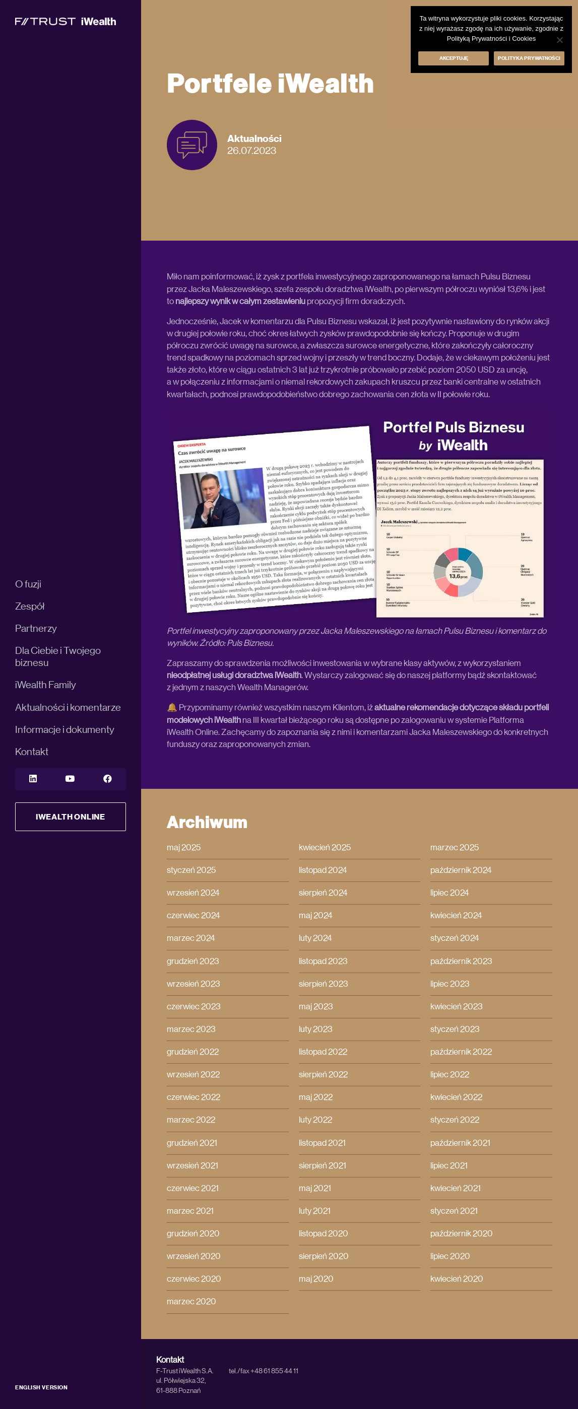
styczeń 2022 (454, 1120)
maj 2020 (316, 1279)
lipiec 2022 (449, 1074)
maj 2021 (315, 1188)
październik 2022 (461, 1052)
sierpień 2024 (323, 892)
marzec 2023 (191, 1029)
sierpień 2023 (323, 984)
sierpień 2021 (322, 1165)
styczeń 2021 (454, 1211)
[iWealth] (65, 21)
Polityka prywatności (529, 58)
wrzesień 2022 (193, 1074)
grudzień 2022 (193, 1052)
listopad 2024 (323, 870)
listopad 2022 (323, 1052)
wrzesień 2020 (194, 1256)
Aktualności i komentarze (68, 708)
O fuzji (28, 584)
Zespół (30, 607)
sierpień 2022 (323, 1074)
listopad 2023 (323, 961)
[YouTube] (70, 779)
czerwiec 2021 (193, 1188)
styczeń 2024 (454, 938)
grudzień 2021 (192, 1143)
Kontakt (31, 752)
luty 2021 (315, 1211)
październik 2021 (460, 1143)
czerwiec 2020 (194, 1279)
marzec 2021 (190, 1211)
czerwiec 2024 (193, 915)
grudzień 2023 (193, 961)
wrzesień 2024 (193, 892)
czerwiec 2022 (193, 1097)
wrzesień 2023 (193, 984)
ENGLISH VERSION (41, 1387)
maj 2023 (316, 1006)
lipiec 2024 (449, 892)
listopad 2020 (323, 1233)
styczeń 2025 (191, 870)
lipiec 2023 (450, 984)
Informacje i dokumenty (64, 730)
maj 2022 (316, 1097)
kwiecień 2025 (325, 847)
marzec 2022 (191, 1120)
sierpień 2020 (324, 1256)
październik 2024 (461, 870)
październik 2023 (461, 961)
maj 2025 (184, 847)
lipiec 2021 (449, 1165)
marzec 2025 (454, 847)
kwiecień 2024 (456, 915)
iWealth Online (70, 817)
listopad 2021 (322, 1143)
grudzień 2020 (193, 1233)
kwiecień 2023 (456, 1006)
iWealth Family (45, 685)
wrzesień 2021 (192, 1165)
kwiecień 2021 (455, 1188)
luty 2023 (316, 1029)
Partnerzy (36, 629)
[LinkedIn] (33, 779)
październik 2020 (461, 1233)
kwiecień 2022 (456, 1097)
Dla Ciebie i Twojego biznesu (58, 657)
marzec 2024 (191, 938)
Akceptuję (453, 58)
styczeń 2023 (455, 1029)
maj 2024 (316, 915)
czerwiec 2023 (194, 1006)
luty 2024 (315, 938)
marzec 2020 (191, 1301)
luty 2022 (315, 1120)
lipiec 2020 (450, 1256)
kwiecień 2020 (456, 1279)
